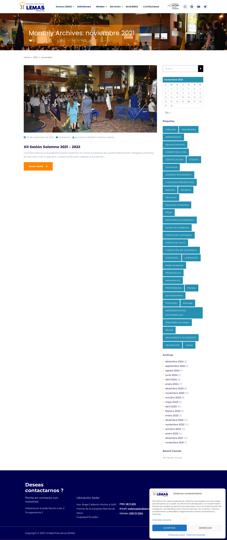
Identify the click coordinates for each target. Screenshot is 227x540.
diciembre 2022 (174, 420)
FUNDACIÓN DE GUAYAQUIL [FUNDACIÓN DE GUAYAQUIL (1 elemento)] (181, 250)
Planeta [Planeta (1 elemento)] (191, 288)
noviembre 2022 (174, 424)
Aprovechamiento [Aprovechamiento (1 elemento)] (175, 144)
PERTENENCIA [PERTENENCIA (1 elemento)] (173, 288)
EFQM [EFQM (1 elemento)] (168, 212)
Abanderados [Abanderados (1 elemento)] (189, 129)
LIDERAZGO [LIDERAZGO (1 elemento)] (191, 257)
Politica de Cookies (176, 534)
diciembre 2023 (174, 388)
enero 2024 (172, 384)
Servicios (115, 6)
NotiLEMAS (132, 6)
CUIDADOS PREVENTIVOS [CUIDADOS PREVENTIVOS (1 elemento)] (179, 182)
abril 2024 (171, 379)
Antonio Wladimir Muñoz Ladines (96, 137)
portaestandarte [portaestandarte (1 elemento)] (174, 295)
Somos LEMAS (64, 6)
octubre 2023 (173, 397)
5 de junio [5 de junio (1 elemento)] (170, 129)
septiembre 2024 (175, 366)
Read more (36, 166)
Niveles (100, 6)
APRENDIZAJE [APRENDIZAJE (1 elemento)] (173, 137)
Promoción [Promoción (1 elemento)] (171, 303)
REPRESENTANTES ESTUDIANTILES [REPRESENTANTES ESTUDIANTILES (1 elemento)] (175, 312)
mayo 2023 (171, 402)
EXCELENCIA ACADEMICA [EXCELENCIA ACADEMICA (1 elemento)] (179, 220)
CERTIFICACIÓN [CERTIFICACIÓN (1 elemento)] (174, 159)
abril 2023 (171, 406)
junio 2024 (171, 375)
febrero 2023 (172, 411)
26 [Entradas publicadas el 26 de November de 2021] (188, 101)
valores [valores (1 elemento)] (189, 345)
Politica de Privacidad (195, 534)
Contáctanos (151, 6)
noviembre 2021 (174, 442)
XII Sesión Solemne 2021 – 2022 (52, 147)
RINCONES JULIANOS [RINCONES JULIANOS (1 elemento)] (177, 322)
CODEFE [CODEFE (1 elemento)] (193, 159)
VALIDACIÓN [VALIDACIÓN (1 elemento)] (172, 345)
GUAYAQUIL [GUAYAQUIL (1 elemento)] (172, 257)
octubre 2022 (173, 429)
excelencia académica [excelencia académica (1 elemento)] (177, 227)
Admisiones (84, 6)
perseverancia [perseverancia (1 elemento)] (172, 280)
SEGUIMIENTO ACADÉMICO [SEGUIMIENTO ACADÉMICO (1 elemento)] (180, 337)
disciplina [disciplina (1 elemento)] (186, 189)
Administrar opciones (161, 520)
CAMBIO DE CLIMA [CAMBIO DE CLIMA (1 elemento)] (175, 152)
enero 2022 (171, 433)
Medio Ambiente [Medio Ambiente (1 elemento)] (174, 265)
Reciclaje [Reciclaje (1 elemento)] (188, 303)
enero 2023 (171, 415)
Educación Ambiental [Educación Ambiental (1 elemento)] (177, 205)
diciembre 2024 (174, 361)
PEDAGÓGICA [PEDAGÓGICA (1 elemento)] (173, 272)
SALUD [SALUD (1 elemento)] (169, 330)
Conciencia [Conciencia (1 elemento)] (171, 167)
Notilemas (64, 137)
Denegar (205, 527)
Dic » (168, 112)
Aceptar (170, 527)
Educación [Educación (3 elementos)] (171, 197)
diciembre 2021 (174, 438)
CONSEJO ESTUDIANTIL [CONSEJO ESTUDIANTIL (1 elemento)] (178, 174)
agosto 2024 (172, 370)
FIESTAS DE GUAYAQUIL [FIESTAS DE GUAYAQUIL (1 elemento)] (178, 235)
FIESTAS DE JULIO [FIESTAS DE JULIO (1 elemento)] (175, 242)
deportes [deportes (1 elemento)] (170, 189)
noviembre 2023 (174, 393)
